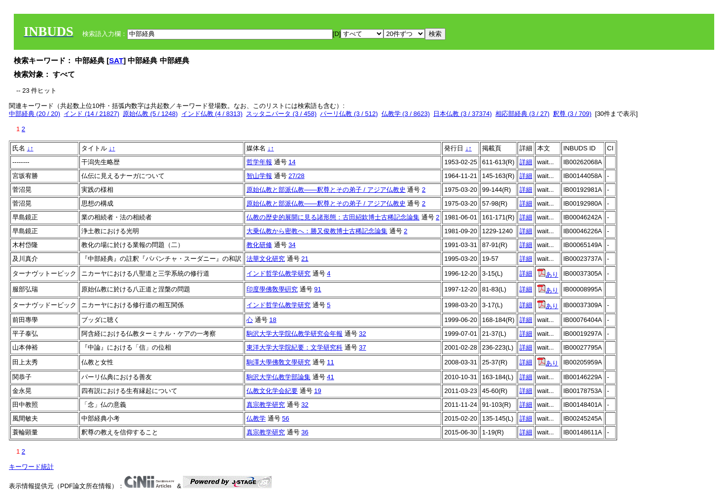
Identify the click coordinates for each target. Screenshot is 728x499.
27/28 (296, 175)
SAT (116, 60)
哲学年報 (259, 162)
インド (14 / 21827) (91, 113)
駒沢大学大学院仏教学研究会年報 (294, 333)
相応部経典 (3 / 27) (522, 113)
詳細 (526, 162)
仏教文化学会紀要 (272, 390)
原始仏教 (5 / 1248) (150, 113)
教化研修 (259, 245)
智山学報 (259, 175)
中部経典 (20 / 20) (34, 113)
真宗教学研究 (265, 404)
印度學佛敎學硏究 (272, 289)
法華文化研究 (265, 258)
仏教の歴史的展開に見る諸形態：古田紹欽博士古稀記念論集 (332, 217)
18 (272, 319)
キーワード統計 (31, 466)
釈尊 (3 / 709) (572, 113)
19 (317, 390)
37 (362, 347)
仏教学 (256, 418)
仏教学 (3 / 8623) (405, 113)
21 (304, 258)
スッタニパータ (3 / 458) (281, 113)
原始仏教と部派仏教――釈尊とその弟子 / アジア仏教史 (326, 189)
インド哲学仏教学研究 (278, 273)
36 (304, 432)
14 (291, 162)
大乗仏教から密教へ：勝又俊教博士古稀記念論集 (316, 231)
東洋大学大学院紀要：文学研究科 (294, 347)
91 (317, 289)
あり (547, 274)
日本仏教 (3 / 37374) (462, 113)
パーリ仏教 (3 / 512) (349, 113)
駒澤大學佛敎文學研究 (278, 362)
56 (285, 418)
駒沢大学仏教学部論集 (278, 377)
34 (291, 245)
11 (330, 362)
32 (362, 333)
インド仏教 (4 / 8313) (212, 113)
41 (330, 377)
